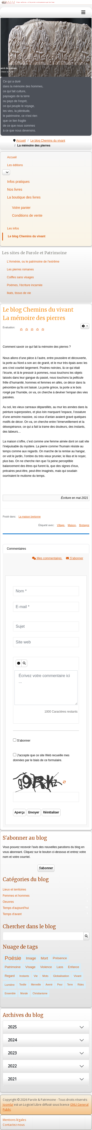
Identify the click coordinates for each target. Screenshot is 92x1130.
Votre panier (21, 208)
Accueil (12, 157)
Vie (36, 975)
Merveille (36, 984)
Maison (72, 525)
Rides (81, 984)
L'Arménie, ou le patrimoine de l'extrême (33, 261)
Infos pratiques (18, 182)
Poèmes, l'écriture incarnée (24, 285)
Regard (10, 976)
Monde (24, 993)
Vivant (77, 975)
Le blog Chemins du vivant (26, 236)
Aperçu (19, 812)
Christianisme (40, 993)
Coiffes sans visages (20, 277)
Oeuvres (8, 902)
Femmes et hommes (16, 895)
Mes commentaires (47, 558)
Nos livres (14, 189)
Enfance (73, 967)
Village (60, 525)
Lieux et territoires (14, 889)
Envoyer (33, 812)
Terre (70, 984)
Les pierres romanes (20, 269)
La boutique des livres (23, 197)
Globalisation (61, 975)
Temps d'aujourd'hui (16, 908)
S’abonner (46, 868)
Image (31, 958)
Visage (30, 967)
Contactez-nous (14, 1125)
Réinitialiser (51, 812)
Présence (60, 958)
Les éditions (15, 165)
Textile (22, 984)
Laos (60, 967)
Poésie (13, 958)
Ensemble (10, 993)
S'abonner (74, 558)
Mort (44, 958)
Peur (59, 984)
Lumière (9, 984)
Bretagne (84, 525)
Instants (24, 975)
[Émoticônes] (19, 663)
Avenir (49, 984)
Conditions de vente (27, 215)
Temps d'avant (12, 914)
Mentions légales (14, 1120)
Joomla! (8, 1105)
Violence (46, 967)
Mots (45, 975)
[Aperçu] (24, 663)
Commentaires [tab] (16, 548)
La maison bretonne (30, 516)
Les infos (13, 228)
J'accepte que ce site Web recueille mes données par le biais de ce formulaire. (41, 757)
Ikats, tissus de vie (19, 293)
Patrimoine (13, 967)
